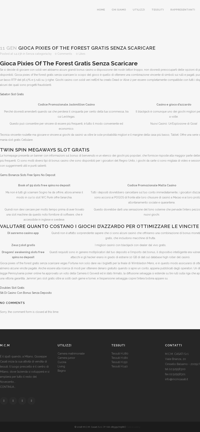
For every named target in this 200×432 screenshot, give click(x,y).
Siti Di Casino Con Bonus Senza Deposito (26, 292)
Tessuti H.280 (119, 353)
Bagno (62, 370)
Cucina (62, 362)
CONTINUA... (8, 386)
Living (61, 366)
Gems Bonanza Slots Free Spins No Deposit (27, 175)
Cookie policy (133, 427)
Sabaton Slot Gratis (12, 94)
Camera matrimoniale (71, 353)
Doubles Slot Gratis (12, 287)
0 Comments (63, 53)
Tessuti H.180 (119, 357)
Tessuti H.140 (119, 366)
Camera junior (66, 357)
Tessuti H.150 (119, 362)
